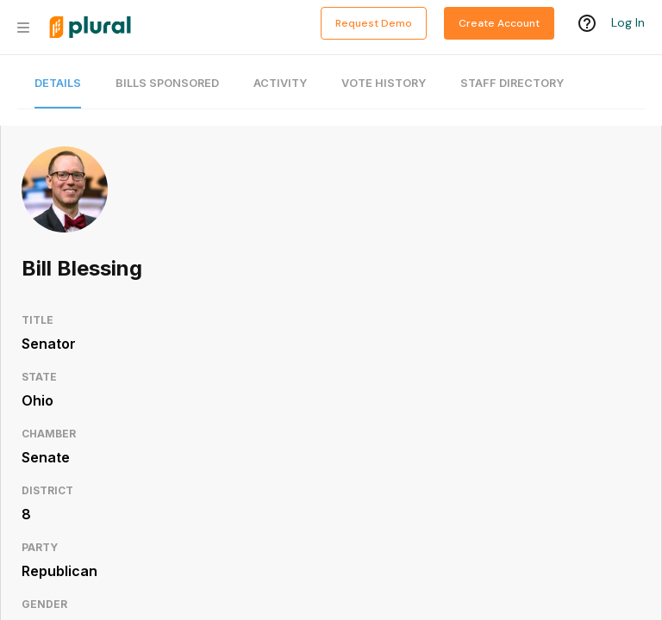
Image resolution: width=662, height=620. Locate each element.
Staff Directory (512, 83)
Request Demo (373, 23)
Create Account (499, 23)
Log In (628, 23)
